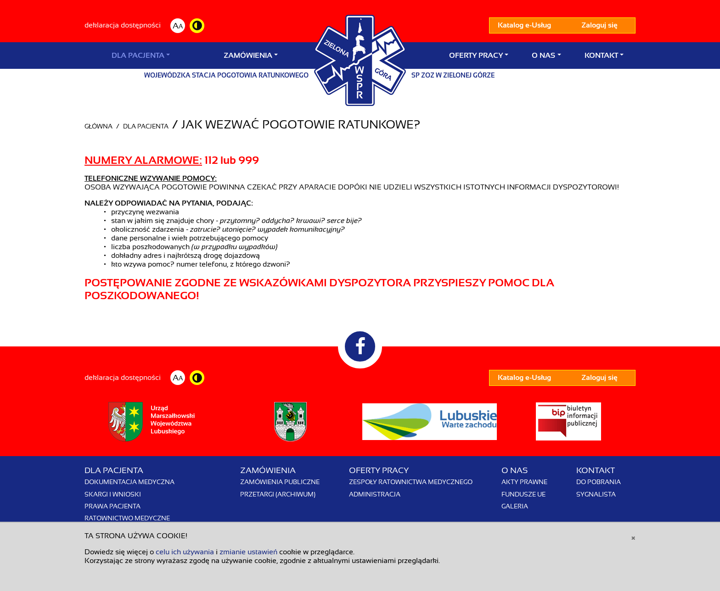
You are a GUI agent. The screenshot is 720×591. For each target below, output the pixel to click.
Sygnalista (596, 494)
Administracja (374, 494)
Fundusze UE (523, 494)
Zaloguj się (599, 25)
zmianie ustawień (248, 552)
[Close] (633, 537)
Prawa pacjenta (112, 506)
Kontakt (601, 55)
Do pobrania (598, 481)
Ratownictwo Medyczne (127, 518)
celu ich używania (185, 552)
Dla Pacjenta (138, 55)
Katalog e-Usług (524, 25)
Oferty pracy (476, 55)
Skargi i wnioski (112, 494)
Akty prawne (524, 481)
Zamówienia (248, 55)
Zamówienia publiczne (280, 481)
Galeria (514, 506)
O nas (543, 55)
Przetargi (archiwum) (277, 494)
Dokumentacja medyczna (129, 481)
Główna (98, 126)
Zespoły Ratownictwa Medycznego (410, 481)
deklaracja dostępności (122, 25)
